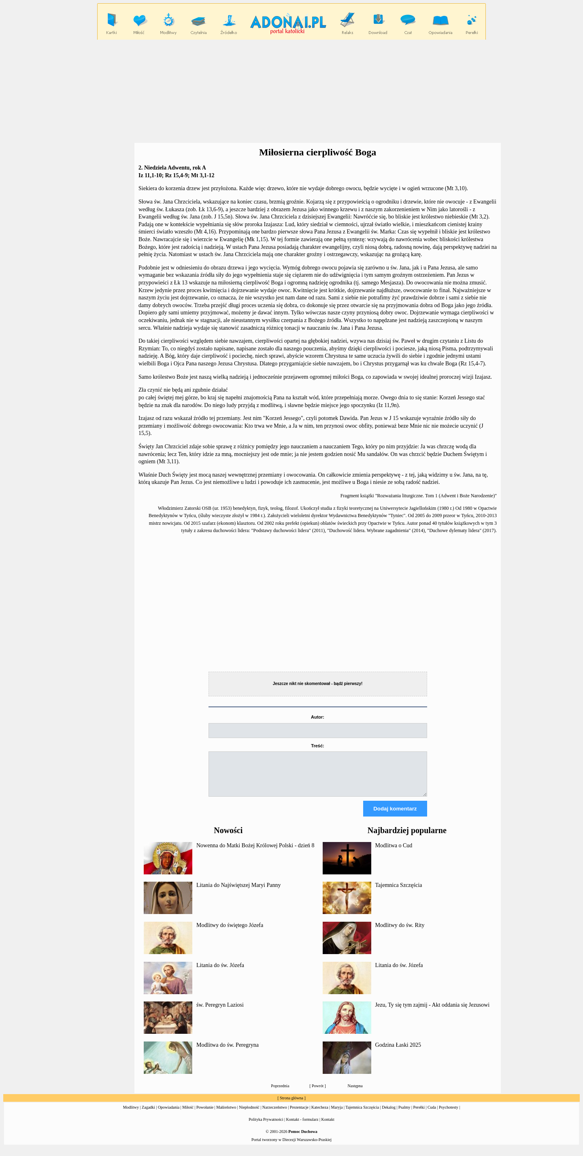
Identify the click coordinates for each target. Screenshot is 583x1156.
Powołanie (204, 1114)
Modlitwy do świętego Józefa (229, 932)
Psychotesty (448, 1114)
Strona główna (291, 1105)
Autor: (317, 717)
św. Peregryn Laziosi (220, 1012)
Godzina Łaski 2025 (398, 1052)
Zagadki (148, 1114)
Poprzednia (280, 1093)
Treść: (317, 745)
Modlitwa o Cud (394, 853)
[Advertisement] (291, 91)
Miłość (188, 1114)
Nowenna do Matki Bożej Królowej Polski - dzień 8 (255, 853)
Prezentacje (299, 1114)
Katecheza (319, 1114)
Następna (355, 1093)
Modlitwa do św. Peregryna (227, 1052)
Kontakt (327, 1126)
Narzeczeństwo (274, 1114)
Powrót (317, 1093)
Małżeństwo (226, 1114)
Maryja (337, 1114)
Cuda (432, 1114)
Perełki (419, 1114)
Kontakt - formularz (302, 1126)
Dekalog (389, 1114)
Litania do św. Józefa (220, 972)
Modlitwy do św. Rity (400, 932)
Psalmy (404, 1114)
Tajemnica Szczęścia (398, 892)
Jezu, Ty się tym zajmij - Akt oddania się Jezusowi (432, 1012)
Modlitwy (131, 1114)
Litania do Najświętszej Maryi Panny (238, 892)
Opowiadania (168, 1114)
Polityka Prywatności (266, 1126)
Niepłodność (249, 1114)
